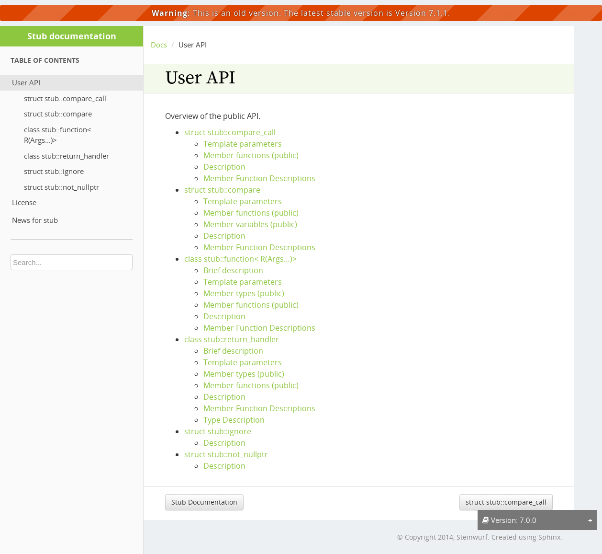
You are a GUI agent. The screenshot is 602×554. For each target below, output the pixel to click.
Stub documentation (71, 36)
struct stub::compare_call (65, 98)
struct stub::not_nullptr (61, 187)
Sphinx (549, 537)
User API (26, 82)
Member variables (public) (250, 224)
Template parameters (242, 143)
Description (224, 167)
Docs (159, 44)
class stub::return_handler (66, 156)
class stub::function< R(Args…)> (57, 135)
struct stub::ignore (54, 171)
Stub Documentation (204, 502)
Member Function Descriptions (259, 178)
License (24, 202)
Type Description (234, 420)
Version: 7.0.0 (509, 520)
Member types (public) (243, 293)
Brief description (233, 270)
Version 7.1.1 (421, 13)
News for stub (35, 220)
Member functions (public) (251, 155)
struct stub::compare (58, 113)
